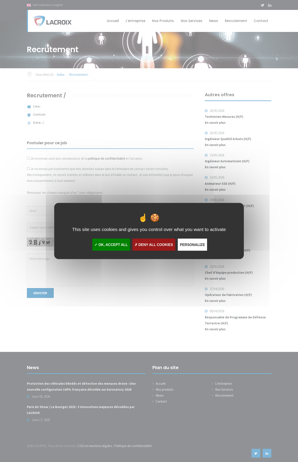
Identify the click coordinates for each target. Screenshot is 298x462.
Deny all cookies (154, 244)
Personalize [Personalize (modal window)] (192, 244)
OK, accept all (111, 244)
